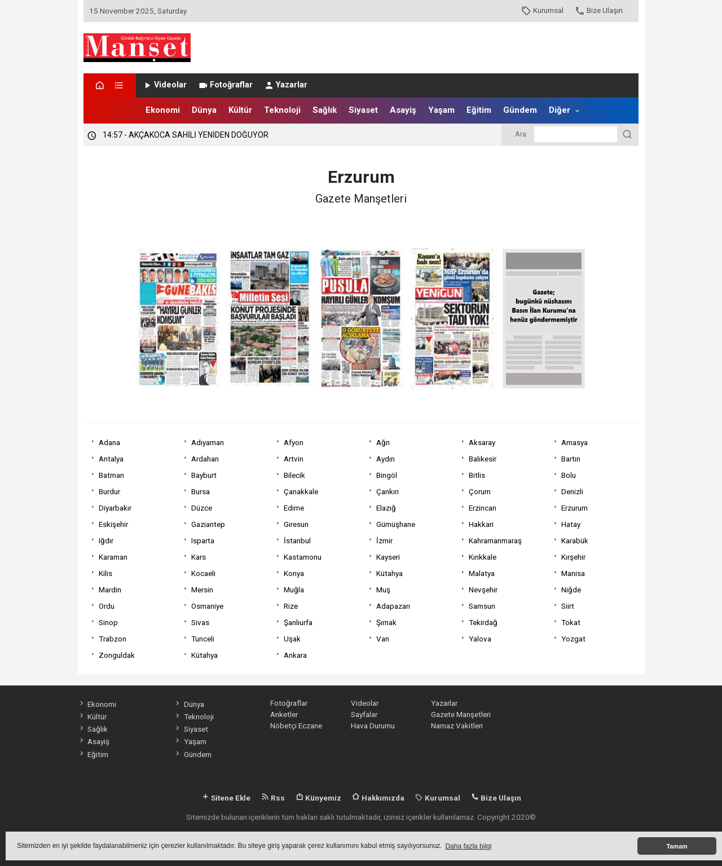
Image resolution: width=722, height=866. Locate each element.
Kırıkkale (482, 556)
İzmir (384, 540)
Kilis (105, 573)
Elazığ (386, 507)
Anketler (284, 714)
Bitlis (477, 475)
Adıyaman (207, 442)
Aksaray (482, 442)
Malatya (482, 573)
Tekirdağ (483, 622)
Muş (383, 589)
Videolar (164, 85)
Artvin (293, 458)
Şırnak (386, 622)
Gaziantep (208, 524)
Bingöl (386, 475)
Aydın (385, 458)
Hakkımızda (378, 797)
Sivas (200, 622)
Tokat (570, 622)
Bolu (568, 475)
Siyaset (363, 110)
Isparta (202, 540)
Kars (198, 556)
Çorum (480, 491)
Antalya (111, 458)
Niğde (571, 589)
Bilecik (294, 475)
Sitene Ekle (225, 797)
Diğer (559, 110)
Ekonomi (163, 110)
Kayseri (388, 556)
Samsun (482, 605)
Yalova (480, 638)
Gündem (520, 110)
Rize (291, 605)
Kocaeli (203, 573)
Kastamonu (303, 556)
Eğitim (478, 110)
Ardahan (205, 458)
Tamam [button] (676, 846)
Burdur (109, 491)
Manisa (573, 573)
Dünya (204, 110)
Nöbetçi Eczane (296, 725)
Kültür (240, 110)
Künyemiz (318, 797)
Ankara (295, 655)
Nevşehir (483, 589)
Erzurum (574, 507)
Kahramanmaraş (495, 540)
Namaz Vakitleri (457, 725)
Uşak (292, 638)
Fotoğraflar (225, 85)
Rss (273, 797)
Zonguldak (117, 655)
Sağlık (324, 110)
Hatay (570, 524)
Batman (111, 475)
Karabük (574, 540)
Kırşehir (573, 556)
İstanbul (297, 540)
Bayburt (204, 475)
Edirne (294, 507)
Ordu (107, 605)
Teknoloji (282, 110)
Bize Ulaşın (599, 10)
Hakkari (481, 524)
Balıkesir (482, 458)
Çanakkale (301, 491)
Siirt (567, 605)
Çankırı (387, 491)
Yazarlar (285, 85)
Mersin (202, 589)
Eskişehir (113, 524)
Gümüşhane (395, 524)
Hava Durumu (373, 725)
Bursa (200, 491)
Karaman (113, 556)
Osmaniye (207, 605)
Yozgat (573, 638)
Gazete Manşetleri (461, 714)
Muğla (294, 589)
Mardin (110, 589)
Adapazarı (393, 605)
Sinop (108, 622)
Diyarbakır (115, 507)
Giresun (296, 524)
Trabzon (112, 638)
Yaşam (441, 110)
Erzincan (482, 507)
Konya (294, 573)
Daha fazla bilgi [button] (468, 846)
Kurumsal (542, 10)
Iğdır (106, 540)
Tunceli (202, 638)
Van (382, 638)
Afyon (293, 442)
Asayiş (403, 110)
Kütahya (389, 573)
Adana (109, 442)
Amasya (574, 442)
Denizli (572, 491)
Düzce (201, 507)
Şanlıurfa (298, 622)
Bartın (570, 458)
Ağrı (383, 442)
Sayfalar (364, 714)
